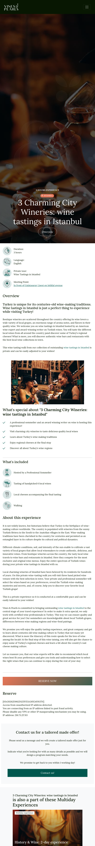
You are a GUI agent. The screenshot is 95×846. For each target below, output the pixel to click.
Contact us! (47, 772)
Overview (47, 232)
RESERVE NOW (47, 681)
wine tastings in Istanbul (76, 347)
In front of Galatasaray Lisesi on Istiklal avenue (38, 285)
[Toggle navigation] (87, 7)
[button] (80, 382)
